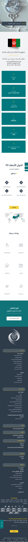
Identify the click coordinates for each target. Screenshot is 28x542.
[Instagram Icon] (12, 506)
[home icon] (10, 4)
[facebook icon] (23, 506)
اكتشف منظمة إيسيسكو (14, 318)
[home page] (22, 4)
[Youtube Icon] (9, 506)
